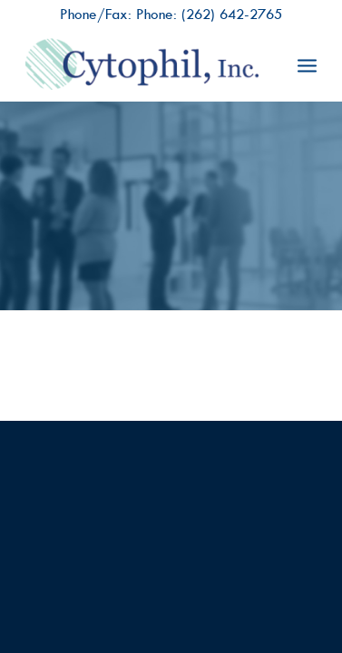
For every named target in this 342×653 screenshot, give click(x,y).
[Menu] (307, 64)
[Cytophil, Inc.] (141, 64)
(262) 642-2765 (231, 14)
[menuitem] (307, 64)
